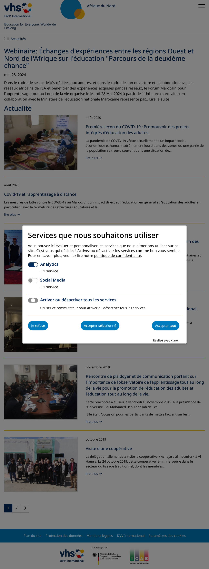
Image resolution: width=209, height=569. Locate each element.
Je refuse (38, 325)
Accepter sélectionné (100, 325)
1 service (49, 271)
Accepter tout (165, 325)
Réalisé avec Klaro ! (166, 340)
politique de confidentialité (117, 255)
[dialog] (104, 284)
